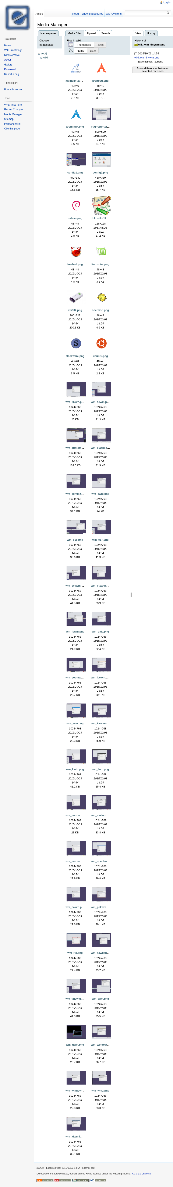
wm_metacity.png (102, 815)
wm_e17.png (100, 539)
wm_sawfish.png (102, 952)
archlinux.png (75, 126)
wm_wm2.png (100, 1090)
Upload (91, 33)
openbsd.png (100, 310)
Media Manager (13, 114)
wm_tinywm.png (76, 998)
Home (7, 45)
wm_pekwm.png (101, 907)
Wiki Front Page (13, 50)
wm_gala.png (100, 631)
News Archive (12, 55)
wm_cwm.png (100, 493)
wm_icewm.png (101, 677)
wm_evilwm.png (76, 585)
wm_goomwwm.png (78, 677)
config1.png (75, 172)
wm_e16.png (75, 539)
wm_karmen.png (101, 723)
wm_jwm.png (75, 723)
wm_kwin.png (75, 769)
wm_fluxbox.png (101, 585)
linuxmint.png (100, 264)
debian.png (75, 218)
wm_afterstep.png (77, 447)
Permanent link (12, 123)
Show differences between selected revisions (153, 70)
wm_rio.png (75, 952)
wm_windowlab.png (104, 1044)
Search (105, 33)
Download (9, 69)
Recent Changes (13, 109)
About (7, 59)
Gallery (8, 64)
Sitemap (9, 119)
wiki (45, 57)
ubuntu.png (100, 356)
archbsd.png (100, 80)
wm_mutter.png (76, 861)
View (138, 33)
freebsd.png (75, 264)
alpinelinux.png (75, 80)
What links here (13, 104)
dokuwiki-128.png (102, 218)
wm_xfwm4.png (76, 1136)
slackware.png (75, 356)
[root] (43, 53)
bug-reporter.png (102, 126)
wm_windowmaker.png (80, 1090)
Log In (166, 2)
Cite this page (12, 128)
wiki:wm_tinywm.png (151, 44)
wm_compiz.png (76, 493)
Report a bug (11, 74)
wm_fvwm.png (75, 631)
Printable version (13, 89)
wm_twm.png (100, 998)
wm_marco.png (75, 815)
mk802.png (75, 310)
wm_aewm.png (100, 402)
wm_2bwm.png (75, 402)
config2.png (100, 172)
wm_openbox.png (102, 861)
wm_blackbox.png (102, 447)
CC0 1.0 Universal (142, 1173)
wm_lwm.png (100, 769)
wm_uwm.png (75, 1044)
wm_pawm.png (75, 907)
